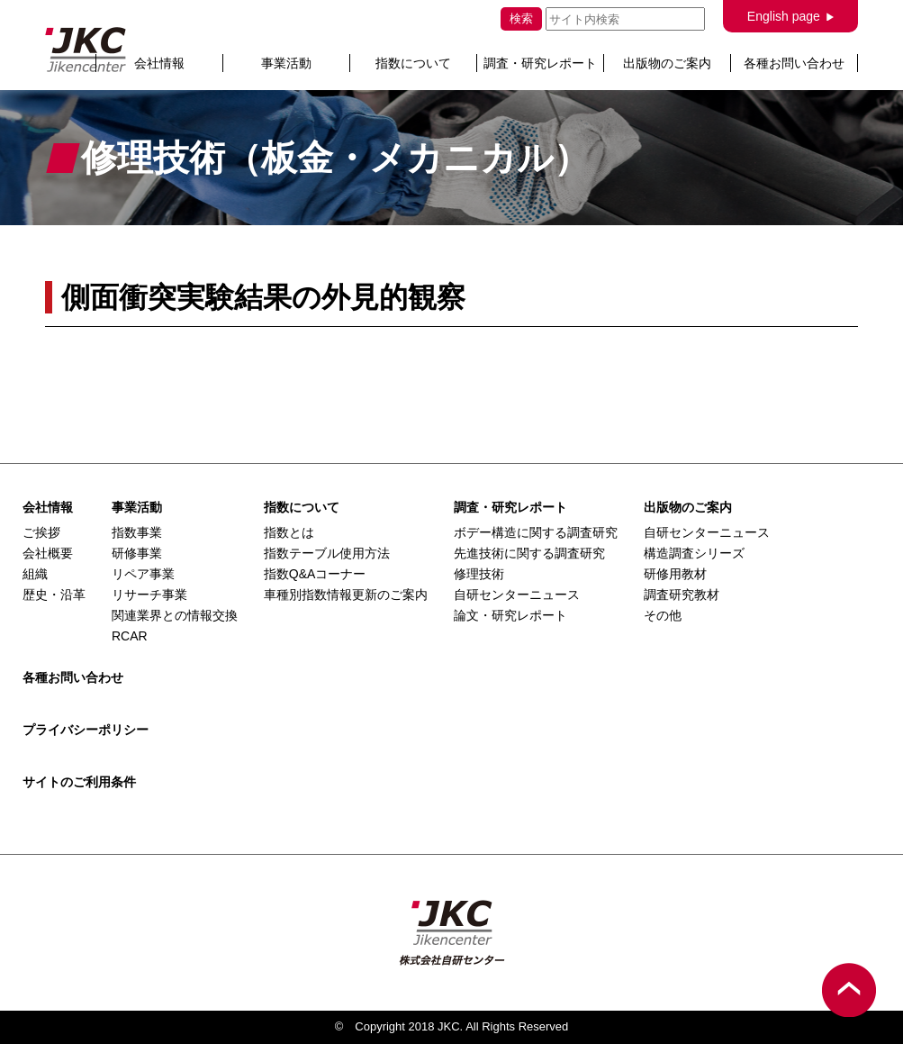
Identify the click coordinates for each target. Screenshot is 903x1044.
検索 (521, 18)
